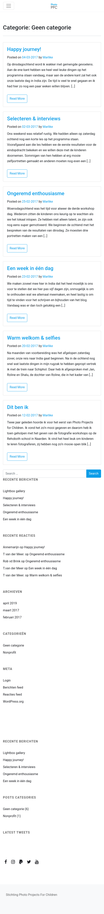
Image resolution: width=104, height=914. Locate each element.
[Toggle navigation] (8, 6)
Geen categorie (13, 645)
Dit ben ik (17, 407)
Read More (17, 98)
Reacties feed (12, 694)
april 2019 (10, 603)
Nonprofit (9, 652)
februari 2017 (12, 617)
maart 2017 (11, 610)
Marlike (48, 57)
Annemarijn (11, 547)
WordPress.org (13, 701)
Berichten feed (13, 687)
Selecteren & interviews (33, 119)
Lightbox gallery (14, 491)
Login (7, 680)
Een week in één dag (30, 268)
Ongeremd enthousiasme (35, 193)
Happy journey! (24, 49)
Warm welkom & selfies (33, 338)
